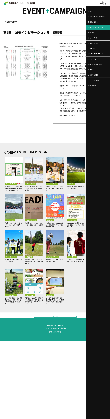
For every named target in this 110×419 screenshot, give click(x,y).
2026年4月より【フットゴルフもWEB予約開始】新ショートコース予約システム (13, 195)
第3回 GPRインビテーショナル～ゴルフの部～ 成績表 (34, 235)
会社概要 (63, 415)
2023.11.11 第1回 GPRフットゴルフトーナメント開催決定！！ (75, 235)
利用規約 (77, 415)
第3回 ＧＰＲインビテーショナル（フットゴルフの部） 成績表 (34, 193)
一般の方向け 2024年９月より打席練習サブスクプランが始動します (55, 236)
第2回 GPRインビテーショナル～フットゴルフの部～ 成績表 (14, 235)
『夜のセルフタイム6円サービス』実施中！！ (76, 192)
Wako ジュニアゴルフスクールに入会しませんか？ (54, 276)
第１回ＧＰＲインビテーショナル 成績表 (13, 275)
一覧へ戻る (55, 341)
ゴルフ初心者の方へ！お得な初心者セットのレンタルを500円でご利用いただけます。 (13, 320)
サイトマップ (85, 415)
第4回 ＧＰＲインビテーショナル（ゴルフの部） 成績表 (55, 193)
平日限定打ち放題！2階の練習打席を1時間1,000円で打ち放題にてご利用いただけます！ (96, 278)
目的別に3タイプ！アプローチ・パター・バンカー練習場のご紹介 (34, 276)
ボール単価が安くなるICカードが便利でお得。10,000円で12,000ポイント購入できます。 (55, 322)
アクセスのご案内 (55, 366)
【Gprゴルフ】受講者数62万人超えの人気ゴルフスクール (75, 276)
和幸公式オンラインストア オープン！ (95, 234)
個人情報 (70, 415)
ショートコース (9, 32)
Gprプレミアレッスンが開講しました (95, 192)
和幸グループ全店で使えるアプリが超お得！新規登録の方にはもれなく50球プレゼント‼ (33, 320)
